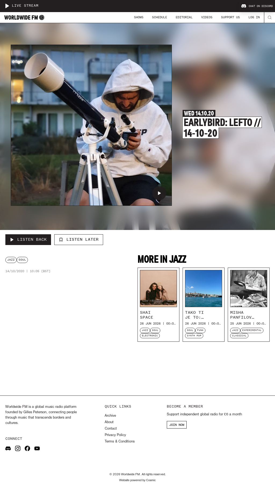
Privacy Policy (115, 435)
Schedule (159, 17)
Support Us (230, 17)
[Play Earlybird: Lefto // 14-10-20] (159, 193)
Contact (111, 428)
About (109, 422)
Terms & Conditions (120, 441)
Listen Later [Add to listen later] (79, 239)
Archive (110, 415)
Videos (206, 17)
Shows (138, 17)
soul (22, 259)
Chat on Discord (257, 6)
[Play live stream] (7, 6)
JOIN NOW (176, 425)
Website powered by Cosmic (137, 480)
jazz (11, 259)
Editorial (184, 17)
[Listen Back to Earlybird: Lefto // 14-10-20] (28, 239)
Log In (254, 17)
